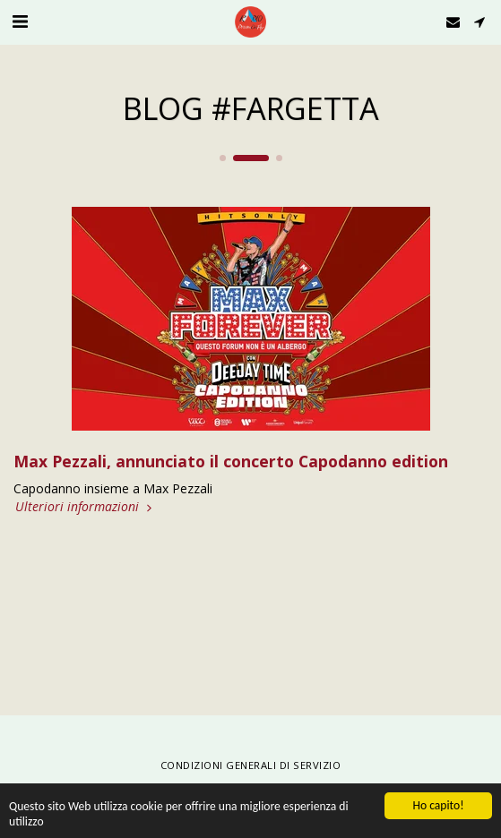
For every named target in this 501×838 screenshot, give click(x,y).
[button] (19, 21)
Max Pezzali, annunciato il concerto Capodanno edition (230, 461)
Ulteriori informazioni (85, 507)
